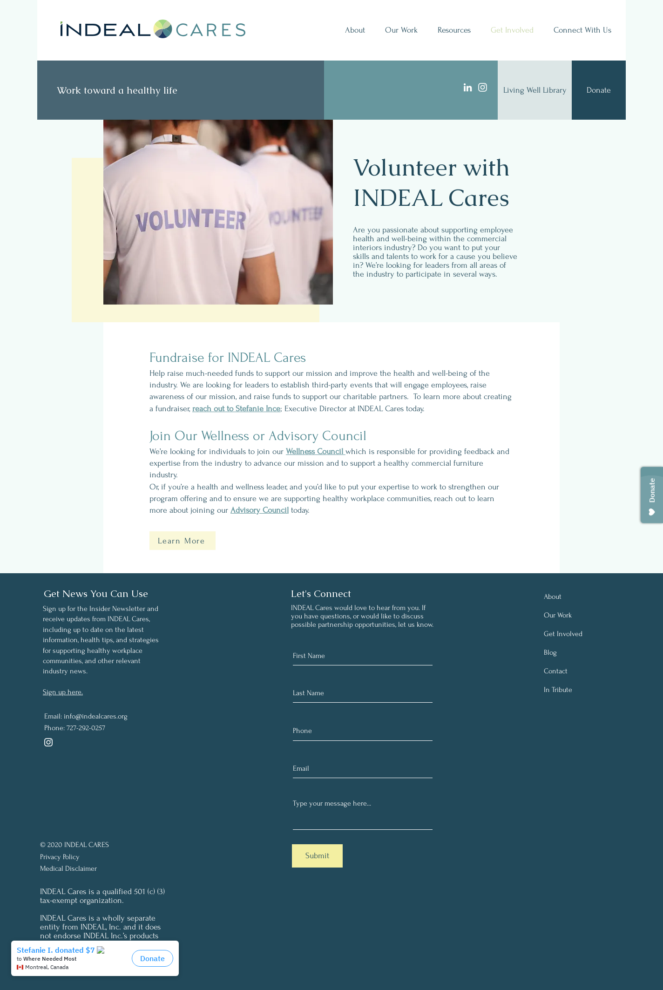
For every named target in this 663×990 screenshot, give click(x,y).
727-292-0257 (86, 728)
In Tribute (558, 689)
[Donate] (599, 90)
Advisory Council (259, 510)
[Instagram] (482, 87)
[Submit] (317, 856)
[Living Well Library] (535, 90)
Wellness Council (315, 451)
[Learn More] (182, 540)
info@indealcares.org (96, 716)
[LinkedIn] (468, 87)
